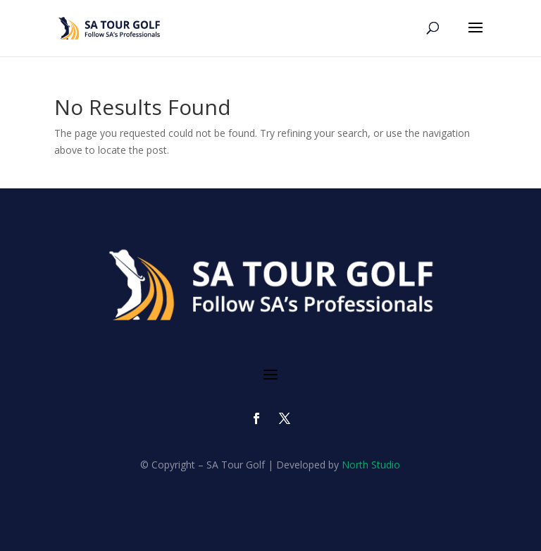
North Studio (371, 464)
